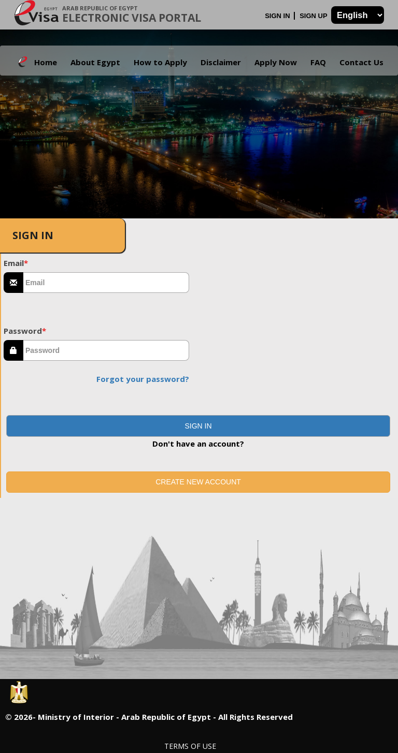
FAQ (318, 62)
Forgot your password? (142, 379)
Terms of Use (190, 746)
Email (16, 263)
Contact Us (361, 62)
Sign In (278, 16)
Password (25, 331)
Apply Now (275, 62)
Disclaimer (221, 62)
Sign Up (314, 16)
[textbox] (106, 282)
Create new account (198, 482)
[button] (198, 426)
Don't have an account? (198, 443)
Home (45, 62)
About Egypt (95, 62)
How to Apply (160, 62)
